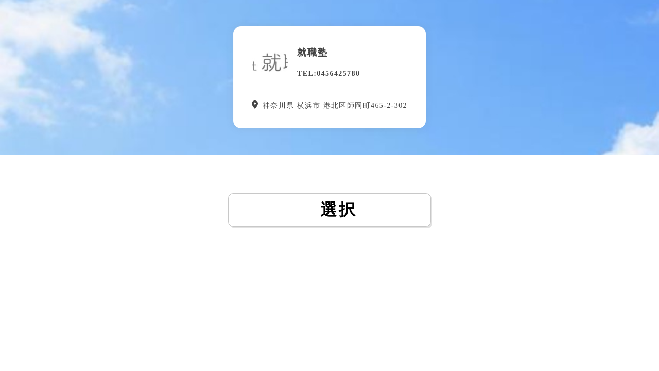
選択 (329, 209)
